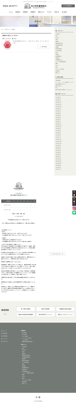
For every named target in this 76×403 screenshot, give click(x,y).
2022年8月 (58, 166)
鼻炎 (57, 67)
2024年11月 (58, 126)
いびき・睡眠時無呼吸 (61, 61)
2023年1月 (58, 157)
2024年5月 (58, 133)
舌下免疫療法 (59, 50)
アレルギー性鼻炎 (60, 68)
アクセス (49, 12)
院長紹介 (18, 12)
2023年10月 (58, 142)
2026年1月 (58, 100)
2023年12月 (58, 138)
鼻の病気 (24, 331)
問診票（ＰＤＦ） (74, 201)
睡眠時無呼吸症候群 (27, 340)
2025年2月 (58, 120)
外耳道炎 (58, 34)
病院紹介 (58, 57)
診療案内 (33, 12)
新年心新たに (59, 85)
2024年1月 (58, 137)
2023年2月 (58, 155)
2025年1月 (58, 122)
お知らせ (56, 12)
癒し (57, 87)
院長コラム (41, 12)
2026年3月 (58, 96)
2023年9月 (58, 144)
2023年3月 (58, 153)
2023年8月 (58, 146)
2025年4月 (58, 116)
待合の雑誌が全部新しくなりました (64, 89)
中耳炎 (57, 37)
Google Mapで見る (56, 252)
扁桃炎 (14, 38)
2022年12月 (58, 159)
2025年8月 (58, 109)
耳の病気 (24, 333)
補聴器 (57, 46)
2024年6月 (58, 131)
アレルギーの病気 (26, 337)
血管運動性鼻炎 (59, 45)
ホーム (11, 12)
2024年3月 (58, 135)
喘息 (57, 52)
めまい (57, 65)
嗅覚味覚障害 (59, 48)
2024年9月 (58, 127)
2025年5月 (58, 115)
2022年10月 (58, 162)
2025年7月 (58, 111)
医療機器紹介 (59, 56)
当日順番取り (68, 6)
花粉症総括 (58, 80)
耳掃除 (57, 54)
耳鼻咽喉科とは (59, 59)
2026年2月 (58, 98)
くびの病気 (25, 338)
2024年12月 (58, 124)
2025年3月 (58, 118)
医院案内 (25, 12)
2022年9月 (58, 164)
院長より (58, 72)
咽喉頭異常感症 (59, 43)
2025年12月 (58, 102)
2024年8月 (58, 129)
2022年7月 (58, 168)
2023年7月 (58, 148)
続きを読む (44, 46)
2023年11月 (58, 140)
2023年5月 (58, 151)
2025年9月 (58, 107)
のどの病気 (25, 335)
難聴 (57, 63)
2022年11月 (58, 160)
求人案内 (64, 12)
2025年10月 (58, 105)
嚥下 (57, 35)
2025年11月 (58, 104)
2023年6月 (58, 149)
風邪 (57, 39)
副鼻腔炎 (58, 70)
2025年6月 (58, 113)
